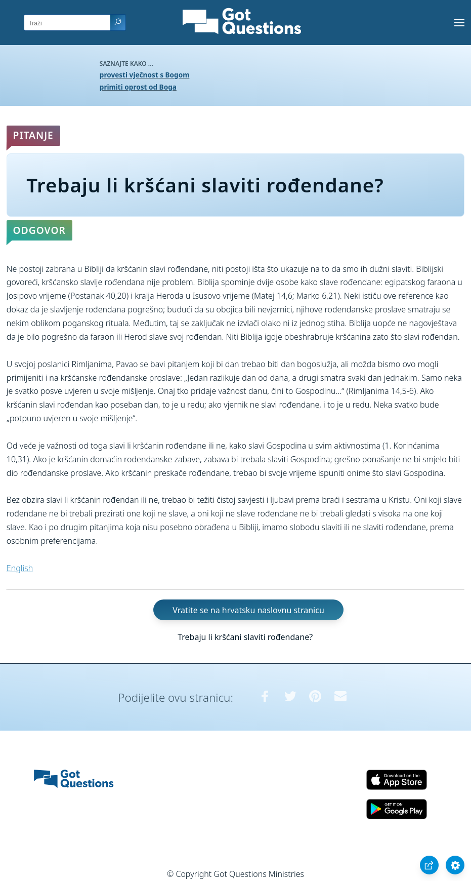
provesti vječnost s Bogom (145, 74)
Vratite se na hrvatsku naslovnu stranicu (248, 609)
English (20, 568)
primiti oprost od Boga (138, 87)
